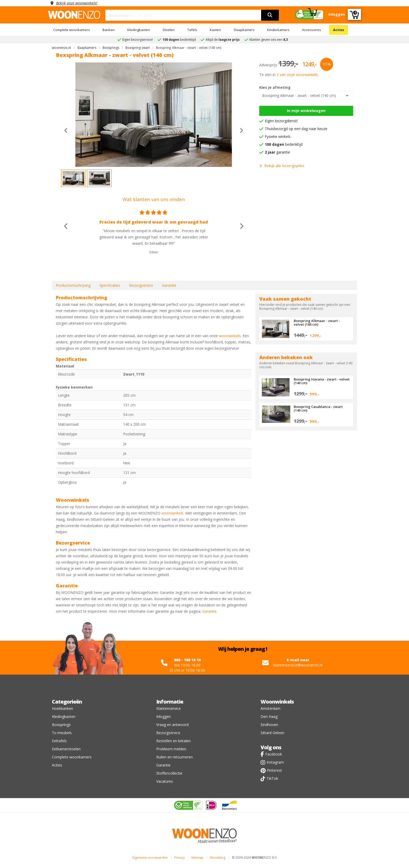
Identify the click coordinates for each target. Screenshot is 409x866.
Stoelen (169, 29)
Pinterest (274, 770)
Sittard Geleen (272, 732)
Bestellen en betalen (173, 740)
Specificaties (109, 285)
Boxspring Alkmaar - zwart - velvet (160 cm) (317, 322)
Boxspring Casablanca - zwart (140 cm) (318, 408)
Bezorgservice (141, 285)
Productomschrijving (73, 285)
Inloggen (163, 716)
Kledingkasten (138, 29)
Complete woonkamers (71, 29)
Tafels (192, 29)
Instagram (275, 762)
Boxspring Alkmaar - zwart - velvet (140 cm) (299, 95)
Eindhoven (269, 724)
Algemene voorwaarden (150, 857)
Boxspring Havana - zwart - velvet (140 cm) (322, 381)
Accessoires (311, 29)
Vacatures (164, 781)
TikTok (272, 778)
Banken (109, 29)
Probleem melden (171, 748)
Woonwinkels (277, 701)
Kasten (215, 29)
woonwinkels (230, 335)
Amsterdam (270, 708)
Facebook (273, 754)
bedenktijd (284, 144)
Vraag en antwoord (172, 724)
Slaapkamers (244, 29)
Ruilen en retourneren (174, 756)
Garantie (169, 285)
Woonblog (217, 857)
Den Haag (269, 716)
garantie (277, 152)
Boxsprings (61, 724)
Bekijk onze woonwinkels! (76, 3)
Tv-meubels (62, 732)
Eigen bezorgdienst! (281, 120)
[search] (270, 15)
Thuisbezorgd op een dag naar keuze (296, 128)
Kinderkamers (278, 29)
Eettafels (59, 740)
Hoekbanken (62, 708)
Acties (338, 29)
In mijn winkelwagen (306, 110)
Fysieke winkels (278, 136)
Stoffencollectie (169, 773)
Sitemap (197, 857)
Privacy (179, 857)
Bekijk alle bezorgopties (281, 165)
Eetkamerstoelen (66, 748)
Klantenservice (168, 708)
